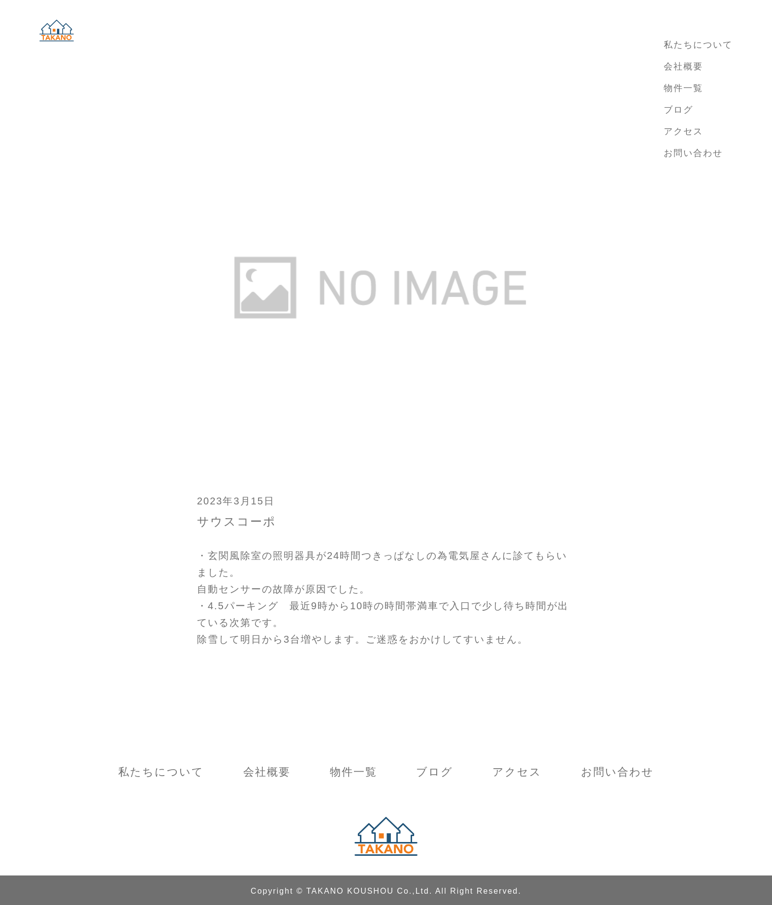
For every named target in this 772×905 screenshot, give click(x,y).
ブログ (678, 109)
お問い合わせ (693, 153)
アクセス (683, 131)
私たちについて (698, 44)
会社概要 (683, 66)
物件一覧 (683, 88)
